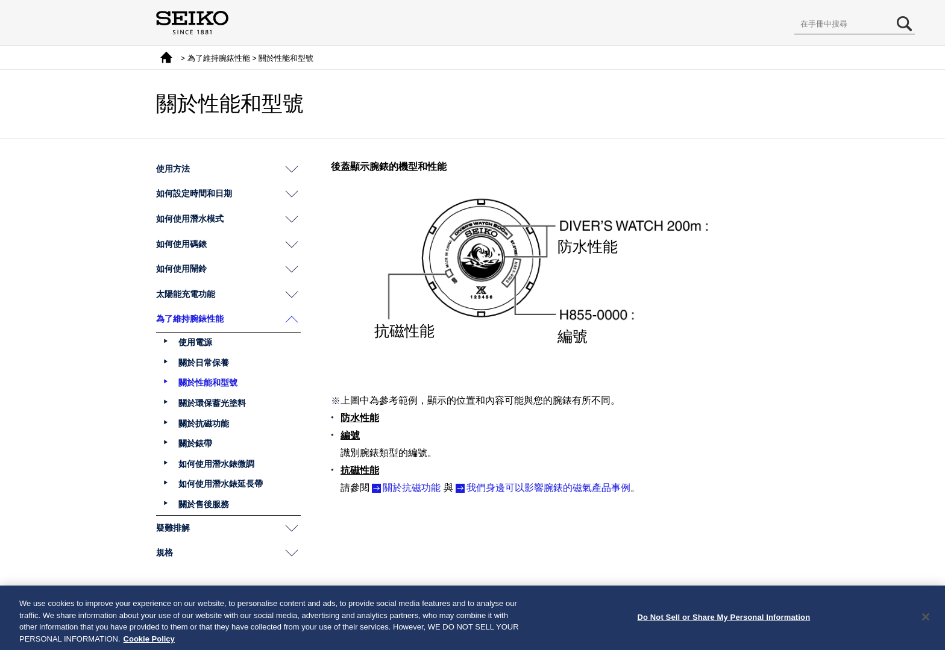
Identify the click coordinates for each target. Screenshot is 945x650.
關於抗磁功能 (412, 488)
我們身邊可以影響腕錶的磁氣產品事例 (548, 488)
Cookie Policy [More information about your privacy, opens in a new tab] (149, 642)
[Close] (925, 620)
